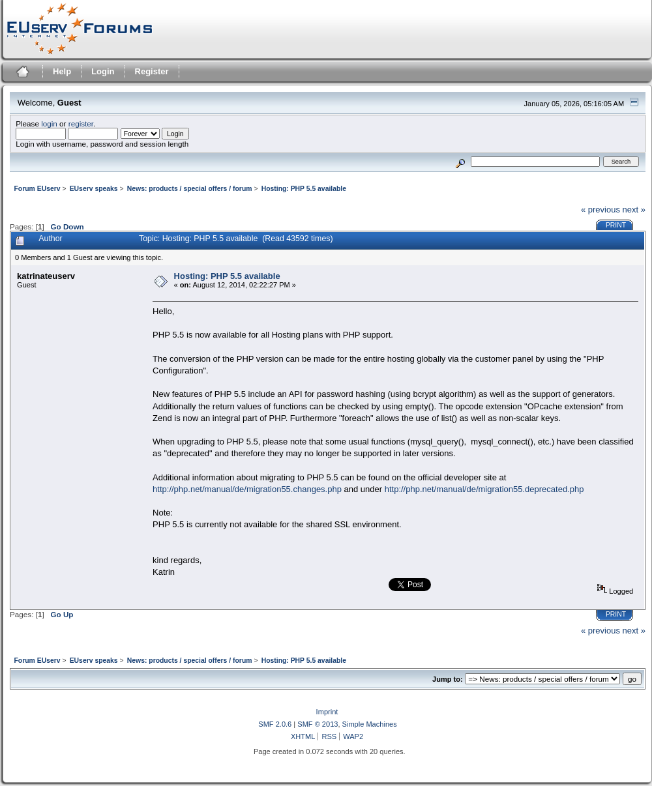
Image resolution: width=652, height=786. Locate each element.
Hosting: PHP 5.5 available (227, 276)
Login (102, 71)
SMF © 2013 (317, 724)
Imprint (327, 712)
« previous (600, 209)
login (49, 123)
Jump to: (447, 679)
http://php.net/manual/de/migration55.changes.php (247, 489)
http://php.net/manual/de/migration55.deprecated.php (484, 489)
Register (152, 71)
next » (634, 209)
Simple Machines (369, 724)
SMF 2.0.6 (274, 724)
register (80, 123)
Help (62, 71)
